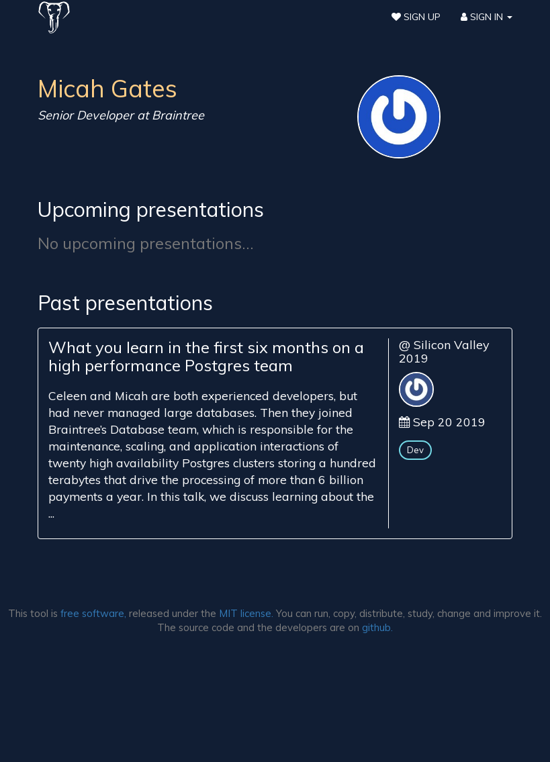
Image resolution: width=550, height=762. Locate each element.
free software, (93, 613)
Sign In (486, 17)
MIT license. (246, 613)
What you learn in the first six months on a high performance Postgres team (206, 356)
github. (377, 627)
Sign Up (416, 17)
